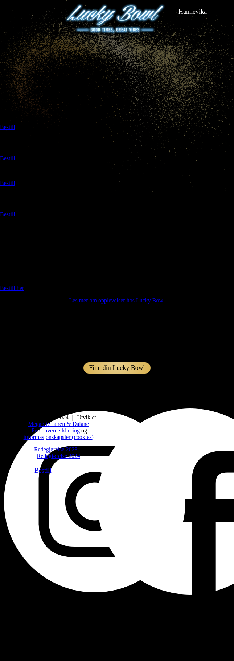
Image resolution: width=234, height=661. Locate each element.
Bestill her (12, 288)
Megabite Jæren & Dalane (58, 424)
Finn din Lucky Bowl (117, 367)
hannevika (192, 11)
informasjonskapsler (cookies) (59, 437)
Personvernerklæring (56, 430)
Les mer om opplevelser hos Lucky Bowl (117, 300)
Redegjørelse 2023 (56, 449)
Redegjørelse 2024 (58, 456)
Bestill (7, 127)
